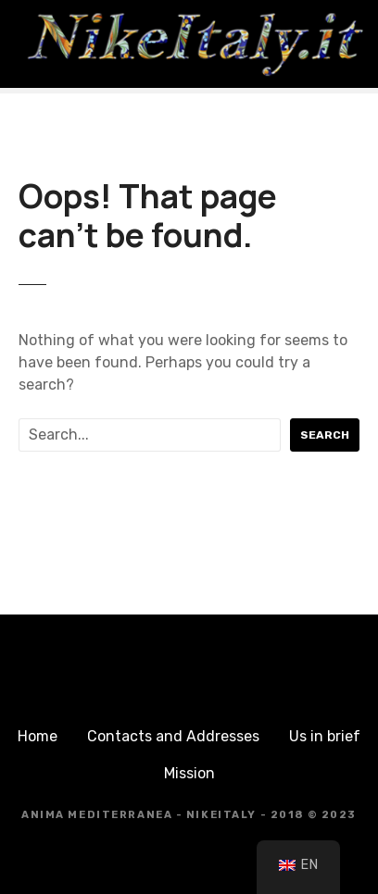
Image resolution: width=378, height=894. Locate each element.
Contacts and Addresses (173, 736)
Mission (189, 773)
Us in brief (324, 736)
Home (37, 736)
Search (324, 434)
